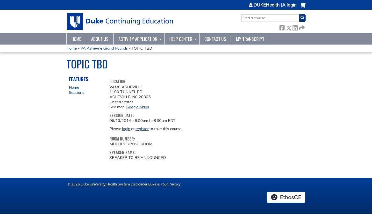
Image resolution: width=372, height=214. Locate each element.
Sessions (76, 92)
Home (76, 38)
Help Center (180, 38)
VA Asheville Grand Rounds (104, 48)
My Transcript (250, 38)
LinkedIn (295, 27)
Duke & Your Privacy (164, 184)
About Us (99, 38)
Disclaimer (139, 184)
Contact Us (215, 38)
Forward (301, 27)
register (142, 128)
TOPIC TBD (141, 48)
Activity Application (137, 38)
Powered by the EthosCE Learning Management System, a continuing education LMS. (286, 197)
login (126, 128)
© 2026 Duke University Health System (98, 184)
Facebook (281, 27)
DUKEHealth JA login (274, 5)
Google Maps (137, 106)
